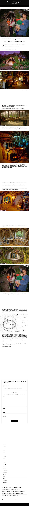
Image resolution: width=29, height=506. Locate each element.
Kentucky (4, 456)
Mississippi (4, 464)
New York (4, 468)
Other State (5, 480)
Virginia (4, 476)
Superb (20, 504)
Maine (4, 458)
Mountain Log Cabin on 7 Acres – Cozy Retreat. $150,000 (10, 495)
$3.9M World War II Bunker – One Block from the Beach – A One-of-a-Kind (13, 491)
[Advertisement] (14, 98)
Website (4, 416)
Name (4, 408)
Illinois (4, 478)
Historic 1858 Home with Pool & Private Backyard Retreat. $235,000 (12, 493)
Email (4, 412)
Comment (5, 396)
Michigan (4, 460)
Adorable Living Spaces (14, 2)
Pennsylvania (5, 472)
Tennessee (4, 474)
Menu (27, 5)
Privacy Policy (5, 482)
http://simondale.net (8, 346)
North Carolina (5, 470)
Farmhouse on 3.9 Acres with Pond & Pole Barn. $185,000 (10, 489)
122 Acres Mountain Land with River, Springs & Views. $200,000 (11, 487)
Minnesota (4, 462)
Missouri (4, 466)
